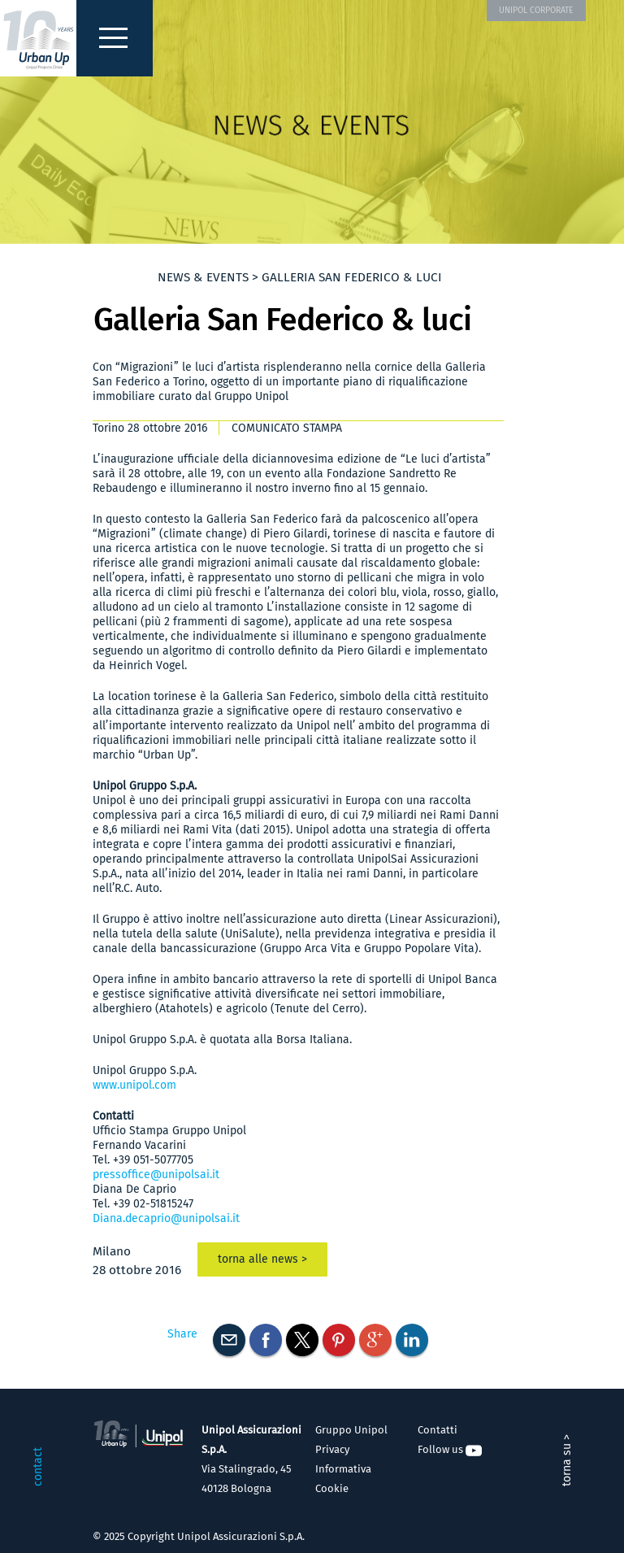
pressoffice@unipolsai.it (156, 1174)
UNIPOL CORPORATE (536, 10)
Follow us (450, 1449)
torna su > (567, 1460)
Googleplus (375, 1340)
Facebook (265, 1340)
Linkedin (412, 1340)
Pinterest (339, 1340)
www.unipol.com (134, 1085)
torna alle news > (262, 1259)
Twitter (302, 1340)
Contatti (437, 1430)
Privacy (332, 1449)
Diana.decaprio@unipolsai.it (166, 1218)
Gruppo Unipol (351, 1430)
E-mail (229, 1340)
